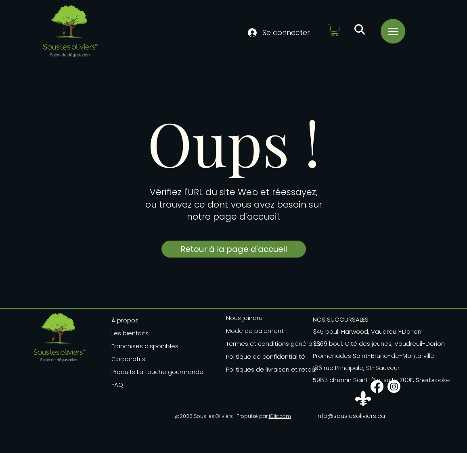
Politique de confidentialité (265, 356)
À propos (124, 320)
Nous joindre (244, 318)
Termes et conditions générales (271, 343)
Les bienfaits (130, 333)
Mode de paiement (255, 330)
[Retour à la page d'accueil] (233, 249)
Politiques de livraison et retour (271, 369)
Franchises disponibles (144, 346)
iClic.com (280, 416)
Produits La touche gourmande (148, 372)
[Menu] (393, 31)
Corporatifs (128, 359)
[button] (334, 30)
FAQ (117, 384)
